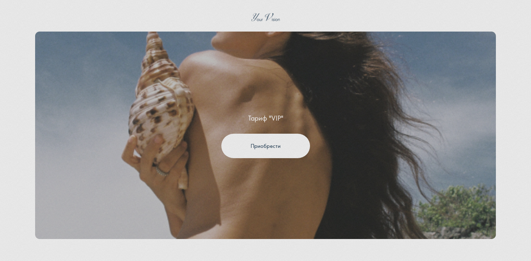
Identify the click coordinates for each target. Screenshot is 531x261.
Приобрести (265, 146)
